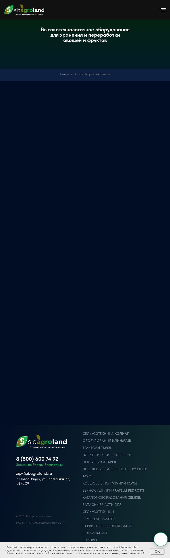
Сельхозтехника (98, 433)
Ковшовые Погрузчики (105, 483)
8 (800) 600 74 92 (37, 459)
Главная (64, 74)
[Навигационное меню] (163, 9)
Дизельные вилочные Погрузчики (115, 469)
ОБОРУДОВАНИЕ (97, 441)
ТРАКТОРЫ (92, 448)
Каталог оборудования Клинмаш (92, 74)
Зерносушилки (98, 490)
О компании (95, 533)
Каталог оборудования (105, 497)
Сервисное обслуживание (108, 526)
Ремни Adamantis (99, 519)
